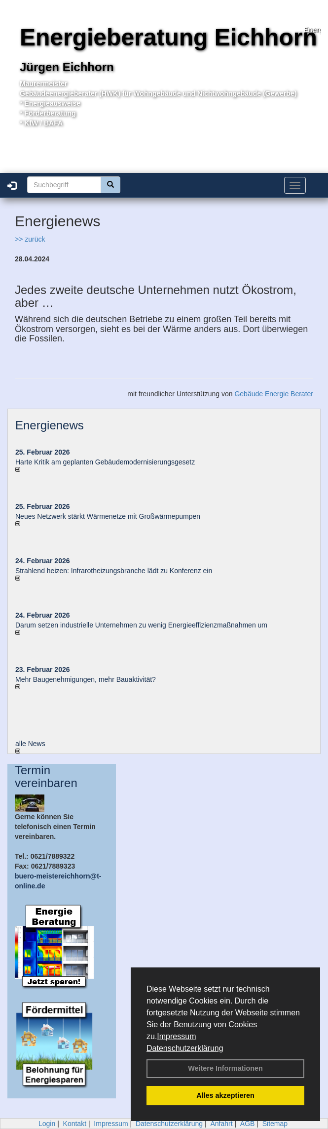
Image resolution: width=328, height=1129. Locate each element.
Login (46, 1124)
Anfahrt (221, 1124)
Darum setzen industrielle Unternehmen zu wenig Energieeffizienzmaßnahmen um (141, 625)
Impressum (176, 1036)
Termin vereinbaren (46, 776)
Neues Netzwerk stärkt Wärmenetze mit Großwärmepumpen (107, 516)
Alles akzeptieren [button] (225, 1095)
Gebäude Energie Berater (273, 394)
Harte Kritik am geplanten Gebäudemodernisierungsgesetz (105, 462)
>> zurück (30, 239)
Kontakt (74, 1124)
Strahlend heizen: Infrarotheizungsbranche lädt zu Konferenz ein (113, 571)
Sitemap (275, 1124)
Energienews (49, 425)
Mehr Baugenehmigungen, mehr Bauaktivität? (85, 679)
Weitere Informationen (225, 1068)
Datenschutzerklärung (184, 1048)
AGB (247, 1124)
